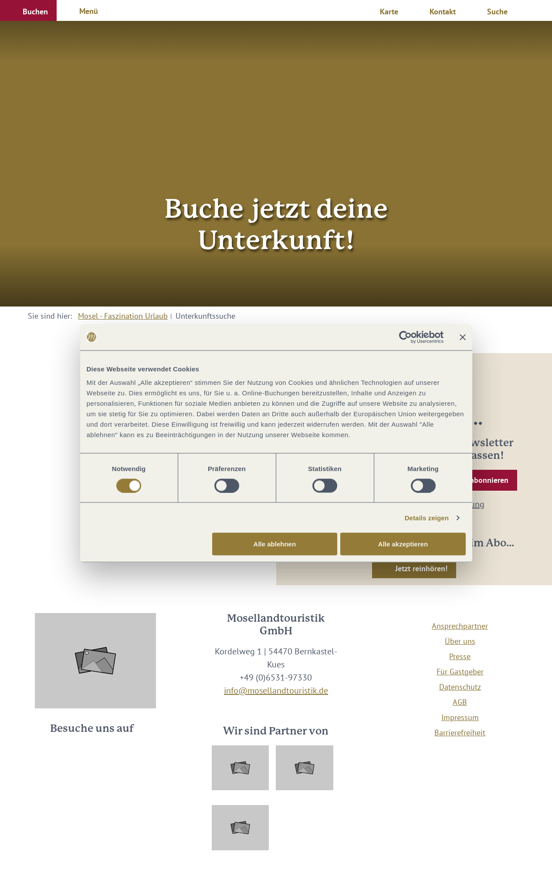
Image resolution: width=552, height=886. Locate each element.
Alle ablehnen (275, 544)
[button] (28, 10)
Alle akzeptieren (403, 544)
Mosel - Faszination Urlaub (123, 316)
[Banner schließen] (463, 337)
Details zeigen (427, 517)
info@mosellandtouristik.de (276, 690)
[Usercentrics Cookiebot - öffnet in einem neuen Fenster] (405, 337)
